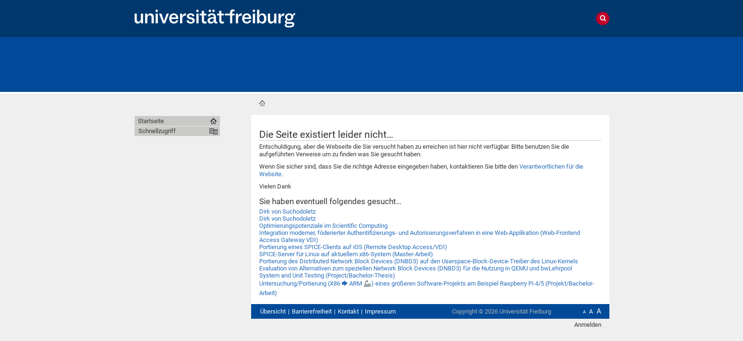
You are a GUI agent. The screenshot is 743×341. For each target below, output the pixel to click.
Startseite (262, 103)
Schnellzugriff (157, 131)
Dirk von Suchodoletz (287, 211)
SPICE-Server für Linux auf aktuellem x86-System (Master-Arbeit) (346, 254)
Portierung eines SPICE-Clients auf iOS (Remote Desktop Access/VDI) (353, 247)
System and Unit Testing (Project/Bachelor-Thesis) (327, 275)
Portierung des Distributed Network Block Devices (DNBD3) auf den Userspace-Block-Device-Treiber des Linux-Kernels (418, 261)
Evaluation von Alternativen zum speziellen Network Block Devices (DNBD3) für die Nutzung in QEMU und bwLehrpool (415, 268)
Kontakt (348, 311)
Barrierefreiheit (312, 311)
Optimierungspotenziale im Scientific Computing (323, 225)
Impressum (380, 311)
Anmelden (587, 324)
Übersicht (273, 311)
